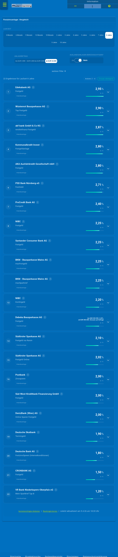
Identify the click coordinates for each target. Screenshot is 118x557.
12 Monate (60, 37)
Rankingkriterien (50, 514)
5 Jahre (33, 45)
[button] (59, 94)
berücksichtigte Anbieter (29, 514)
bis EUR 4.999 (16, 63)
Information (92, 2)
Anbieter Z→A (90, 81)
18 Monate (75, 37)
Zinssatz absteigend (106, 81)
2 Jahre (89, 37)
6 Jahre (45, 45)
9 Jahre (83, 45)
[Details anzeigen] (108, 94)
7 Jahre (58, 45)
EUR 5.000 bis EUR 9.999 (39, 63)
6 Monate (31, 37)
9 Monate (45, 37)
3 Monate (17, 37)
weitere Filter (59, 74)
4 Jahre (21, 45)
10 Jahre (96, 45)
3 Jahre (101, 37)
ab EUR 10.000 (61, 63)
